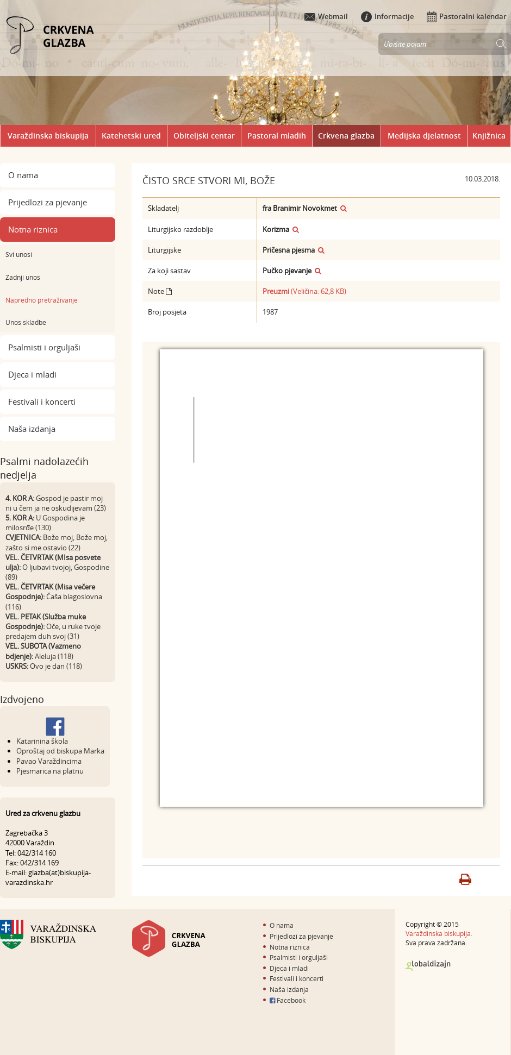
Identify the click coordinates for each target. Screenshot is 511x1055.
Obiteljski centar (204, 135)
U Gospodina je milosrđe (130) (45, 522)
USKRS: (16, 666)
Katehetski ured (131, 135)
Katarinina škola (42, 741)
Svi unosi (18, 254)
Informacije (387, 16)
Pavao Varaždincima (49, 761)
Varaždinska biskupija (48, 135)
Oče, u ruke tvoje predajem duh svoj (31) (53, 631)
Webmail (326, 16)
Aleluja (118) (54, 656)
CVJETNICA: (23, 537)
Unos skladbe (25, 322)
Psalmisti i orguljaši (44, 347)
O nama (23, 174)
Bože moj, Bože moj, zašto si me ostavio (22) (56, 542)
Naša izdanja (31, 428)
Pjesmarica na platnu (50, 771)
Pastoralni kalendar (467, 16)
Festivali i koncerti (42, 401)
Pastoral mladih (276, 135)
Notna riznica (33, 229)
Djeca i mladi (32, 374)
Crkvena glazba (346, 135)
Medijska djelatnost (424, 135)
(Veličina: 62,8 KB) (304, 291)
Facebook (288, 1000)
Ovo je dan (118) (56, 666)
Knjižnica (489, 135)
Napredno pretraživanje (41, 300)
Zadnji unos (22, 277)
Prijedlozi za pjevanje (47, 202)
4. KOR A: (19, 498)
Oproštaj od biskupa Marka (60, 751)
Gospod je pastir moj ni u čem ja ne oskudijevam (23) (55, 503)
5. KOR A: (19, 518)
